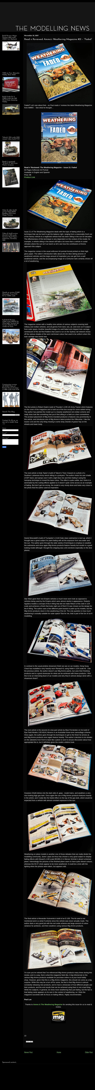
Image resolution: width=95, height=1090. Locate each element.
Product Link (29, 177)
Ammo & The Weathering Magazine (47, 1004)
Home (59, 1052)
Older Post (89, 1052)
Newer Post (28, 1052)
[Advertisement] (46, 12)
